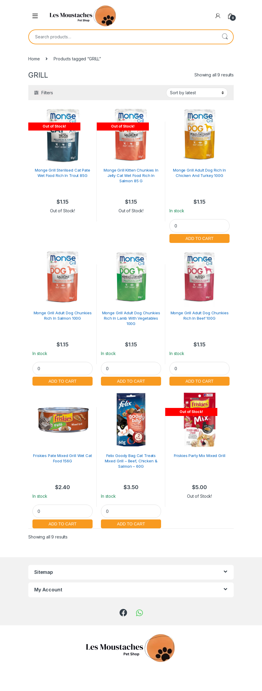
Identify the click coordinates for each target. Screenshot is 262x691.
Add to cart (199, 238)
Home (34, 58)
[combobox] (122, 37)
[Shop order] (197, 93)
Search (224, 37)
